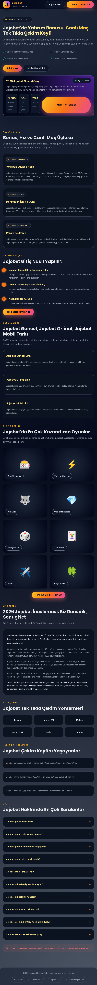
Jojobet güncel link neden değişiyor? (26, 846)
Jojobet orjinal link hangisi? (21, 897)
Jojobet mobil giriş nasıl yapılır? (23, 859)
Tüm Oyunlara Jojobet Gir (48, 595)
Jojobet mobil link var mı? (20, 871)
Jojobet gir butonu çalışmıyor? (22, 909)
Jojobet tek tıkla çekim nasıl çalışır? (25, 934)
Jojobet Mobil (55, 980)
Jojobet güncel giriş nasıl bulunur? (24, 834)
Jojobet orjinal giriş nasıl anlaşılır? (24, 884)
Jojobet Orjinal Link (66, 105)
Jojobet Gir (12, 68)
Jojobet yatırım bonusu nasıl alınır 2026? (28, 922)
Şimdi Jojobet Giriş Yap (18, 312)
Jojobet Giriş (55, 4)
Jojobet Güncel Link (80, 4)
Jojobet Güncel (36, 980)
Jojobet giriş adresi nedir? (20, 821)
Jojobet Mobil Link (36, 68)
